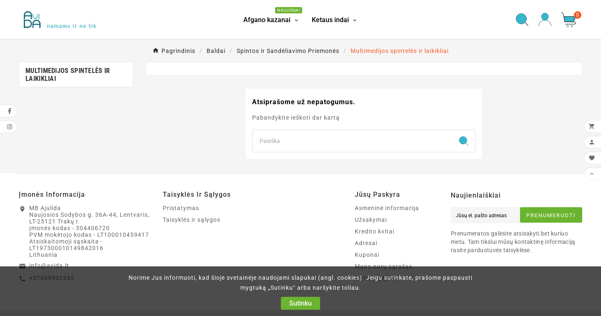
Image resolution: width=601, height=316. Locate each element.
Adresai (366, 243)
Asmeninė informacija (387, 208)
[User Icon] (544, 19)
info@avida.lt (49, 265)
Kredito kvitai (374, 231)
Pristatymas (181, 208)
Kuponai (367, 254)
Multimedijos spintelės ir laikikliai (67, 75)
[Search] (352, 141)
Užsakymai (371, 219)
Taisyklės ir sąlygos (191, 219)
